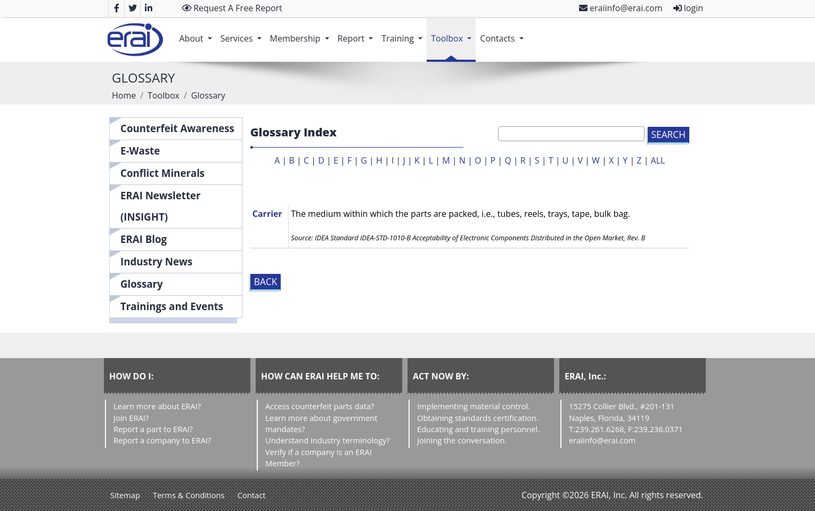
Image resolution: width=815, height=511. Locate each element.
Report (358, 33)
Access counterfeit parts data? (319, 406)
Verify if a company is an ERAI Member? (318, 457)
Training (404, 33)
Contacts (503, 33)
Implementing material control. (473, 406)
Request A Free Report (232, 8)
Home (124, 95)
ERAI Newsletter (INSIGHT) (160, 206)
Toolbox (453, 33)
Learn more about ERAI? (157, 406)
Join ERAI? (131, 417)
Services (243, 33)
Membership (301, 33)
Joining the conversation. (462, 440)
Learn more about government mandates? (321, 423)
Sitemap (125, 495)
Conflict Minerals (162, 173)
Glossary (141, 283)
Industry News (156, 261)
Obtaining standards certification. (478, 417)
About (197, 33)
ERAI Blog (143, 239)
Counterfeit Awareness (177, 128)
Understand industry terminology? (327, 440)
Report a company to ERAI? (162, 440)
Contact (252, 495)
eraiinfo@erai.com (621, 8)
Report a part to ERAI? (153, 429)
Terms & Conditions (189, 495)
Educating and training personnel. (478, 429)
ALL (658, 160)
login (688, 8)
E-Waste (140, 150)
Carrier (267, 214)
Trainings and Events (171, 306)
